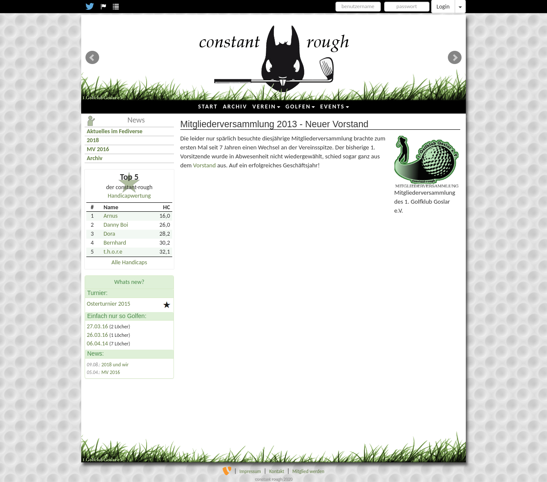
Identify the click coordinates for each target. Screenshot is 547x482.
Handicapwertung (129, 195)
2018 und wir (115, 365)
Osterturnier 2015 (108, 303)
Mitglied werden (308, 471)
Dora (109, 233)
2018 (93, 140)
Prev (92, 57)
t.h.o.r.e (112, 251)
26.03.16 (98, 335)
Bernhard (114, 242)
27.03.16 (98, 326)
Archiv (95, 158)
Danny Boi (115, 224)
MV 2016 (98, 149)
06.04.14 (98, 343)
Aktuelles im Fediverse (114, 131)
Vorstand (205, 165)
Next (455, 57)
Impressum (250, 471)
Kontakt (276, 471)
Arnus (110, 215)
